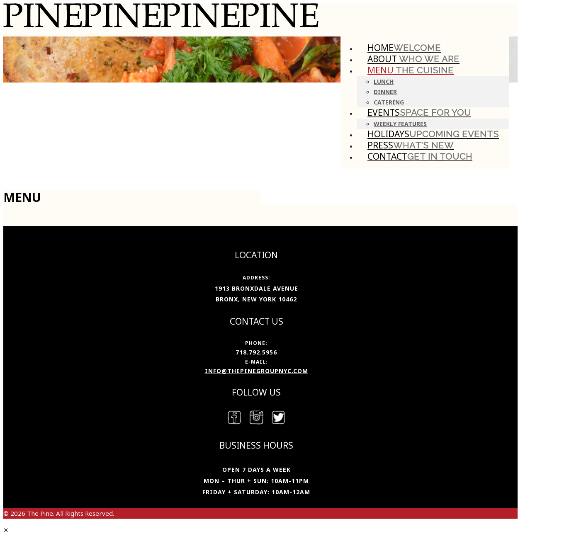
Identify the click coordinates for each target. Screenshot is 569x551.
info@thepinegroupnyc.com (256, 371)
